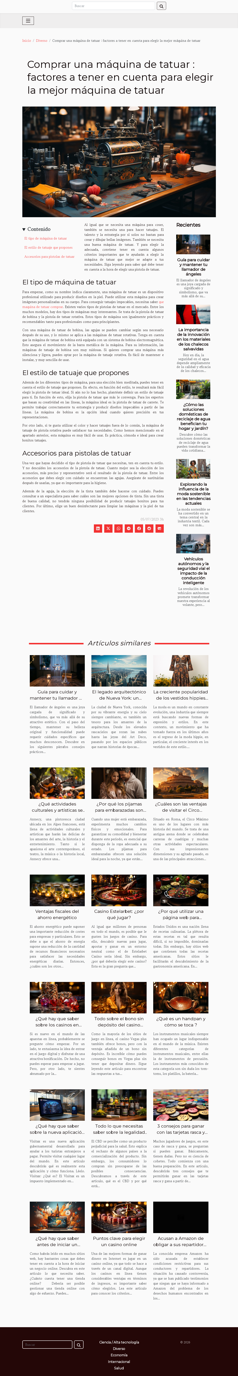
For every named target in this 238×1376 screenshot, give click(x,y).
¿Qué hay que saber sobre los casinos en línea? (57, 1025)
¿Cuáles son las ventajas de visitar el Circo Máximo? (181, 810)
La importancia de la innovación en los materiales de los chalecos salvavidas (193, 339)
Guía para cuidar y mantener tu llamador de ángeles (193, 267)
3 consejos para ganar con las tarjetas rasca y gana (181, 1132)
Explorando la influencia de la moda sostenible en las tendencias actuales (193, 494)
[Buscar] (113, 6)
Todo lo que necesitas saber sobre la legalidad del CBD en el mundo (119, 1132)
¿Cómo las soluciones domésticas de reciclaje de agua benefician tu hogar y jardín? (193, 416)
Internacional (119, 1362)
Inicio (26, 40)
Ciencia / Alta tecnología (119, 1342)
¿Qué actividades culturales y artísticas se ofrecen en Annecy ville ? (57, 810)
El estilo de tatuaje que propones (48, 247)
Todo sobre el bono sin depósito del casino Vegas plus (119, 1025)
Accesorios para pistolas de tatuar (49, 256)
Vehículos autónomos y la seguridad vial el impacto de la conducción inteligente (193, 570)
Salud (119, 1368)
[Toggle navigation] (28, 21)
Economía (119, 1355)
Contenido (39, 229)
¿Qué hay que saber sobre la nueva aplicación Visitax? (57, 1132)
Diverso (41, 40)
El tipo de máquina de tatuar (46, 238)
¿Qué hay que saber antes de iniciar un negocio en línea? (57, 1244)
